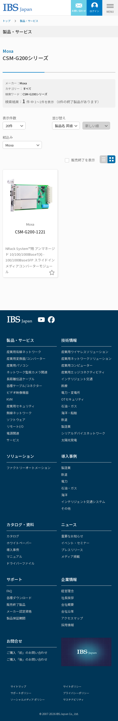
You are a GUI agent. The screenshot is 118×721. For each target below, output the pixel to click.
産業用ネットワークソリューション (86, 358)
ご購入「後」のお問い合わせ (27, 659)
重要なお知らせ (72, 536)
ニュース (69, 524)
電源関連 (13, 433)
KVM (10, 399)
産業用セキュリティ (21, 406)
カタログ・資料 (20, 524)
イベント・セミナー (75, 543)
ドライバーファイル (21, 563)
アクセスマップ (72, 618)
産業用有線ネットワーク (24, 351)
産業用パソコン (18, 365)
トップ (6, 21)
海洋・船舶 (69, 413)
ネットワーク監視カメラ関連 (27, 372)
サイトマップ (18, 686)
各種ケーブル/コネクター (24, 385)
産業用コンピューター (77, 365)
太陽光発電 (69, 440)
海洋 (64, 495)
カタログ (13, 536)
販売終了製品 (16, 604)
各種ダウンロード (19, 597)
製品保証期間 (16, 618)
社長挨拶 (67, 597)
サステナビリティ (73, 699)
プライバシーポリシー (76, 693)
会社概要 (67, 604)
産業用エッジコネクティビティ (83, 372)
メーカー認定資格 (19, 611)
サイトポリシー (72, 686)
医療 (64, 385)
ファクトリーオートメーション (28, 467)
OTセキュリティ (72, 399)
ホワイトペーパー (19, 543)
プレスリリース (72, 549)
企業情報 (69, 579)
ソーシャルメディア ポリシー (27, 699)
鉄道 (64, 419)
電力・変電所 (70, 392)
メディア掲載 (70, 556)
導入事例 (69, 456)
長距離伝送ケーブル (21, 379)
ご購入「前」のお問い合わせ (27, 652)
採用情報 (67, 625)
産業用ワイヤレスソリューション (84, 351)
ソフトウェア (16, 419)
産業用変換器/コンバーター (26, 358)
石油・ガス (69, 406)
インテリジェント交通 (77, 379)
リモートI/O (15, 426)
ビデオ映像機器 (18, 392)
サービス (13, 440)
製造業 (66, 426)
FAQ (9, 591)
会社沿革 (67, 611)
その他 (66, 508)
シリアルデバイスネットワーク (83, 433)
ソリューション (20, 456)
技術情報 (69, 340)
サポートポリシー (20, 693)
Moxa (8, 51)
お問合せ (14, 641)
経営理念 (67, 591)
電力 (64, 481)
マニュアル (14, 556)
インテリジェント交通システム (83, 501)
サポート (14, 579)
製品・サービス (29, 21)
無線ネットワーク (19, 413)
